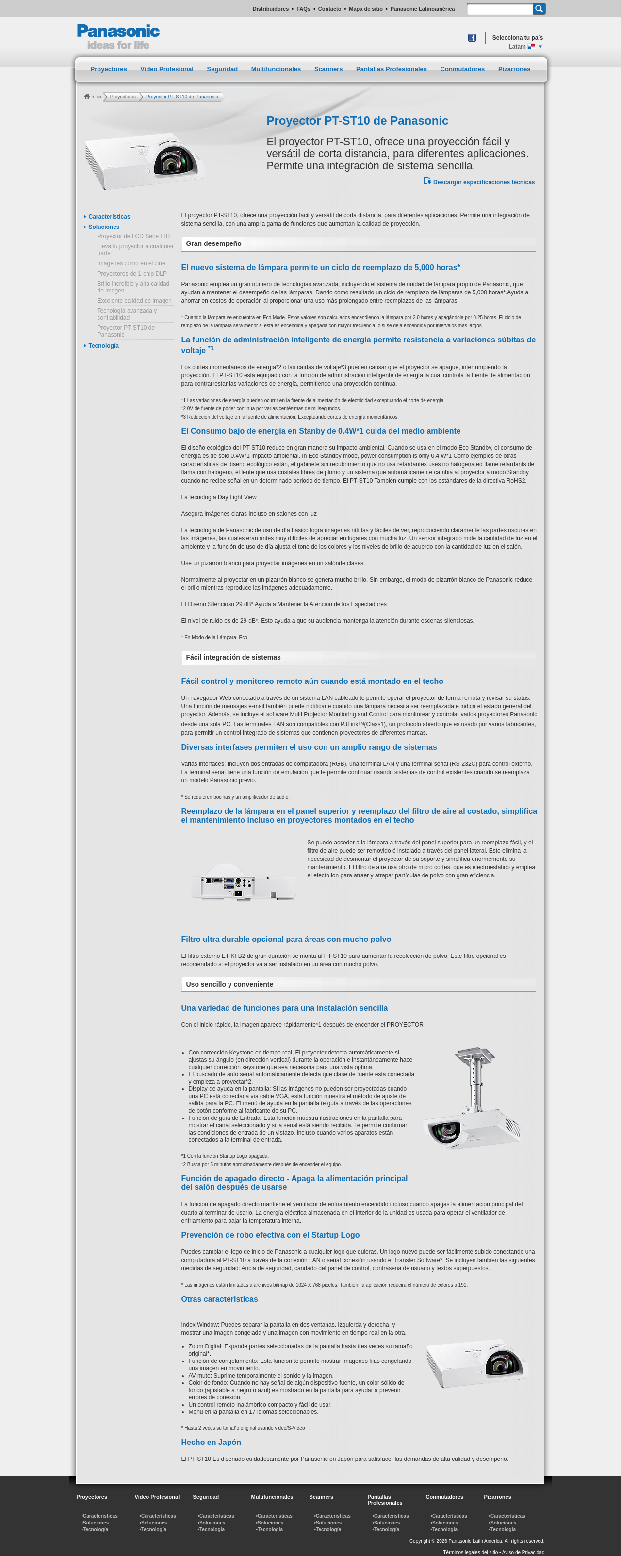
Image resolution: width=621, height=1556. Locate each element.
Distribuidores (271, 9)
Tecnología (104, 345)
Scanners (329, 69)
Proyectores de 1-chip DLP (132, 273)
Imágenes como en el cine (131, 263)
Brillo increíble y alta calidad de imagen (134, 287)
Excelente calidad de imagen (135, 300)
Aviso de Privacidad (523, 1552)
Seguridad (223, 69)
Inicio (96, 96)
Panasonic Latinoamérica (423, 9)
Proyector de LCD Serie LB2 (134, 236)
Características (110, 216)
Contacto (330, 9)
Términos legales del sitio (470, 1552)
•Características (100, 1516)
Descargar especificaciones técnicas (484, 182)
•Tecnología (95, 1529)
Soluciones (104, 227)
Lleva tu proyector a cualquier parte (136, 250)
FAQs (303, 9)
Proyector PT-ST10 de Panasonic (126, 331)
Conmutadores (464, 69)
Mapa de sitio (366, 9)
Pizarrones (514, 69)
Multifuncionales (277, 69)
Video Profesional (167, 69)
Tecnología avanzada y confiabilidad (127, 314)
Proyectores (110, 69)
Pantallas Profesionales (392, 69)
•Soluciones (95, 1522)
